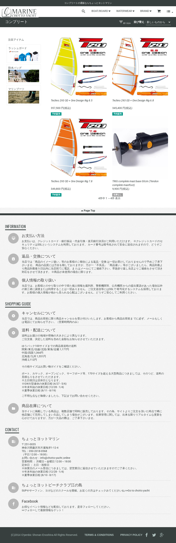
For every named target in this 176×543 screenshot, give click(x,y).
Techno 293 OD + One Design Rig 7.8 (71, 181)
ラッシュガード (23, 54)
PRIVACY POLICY (131, 534)
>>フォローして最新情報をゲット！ (43, 510)
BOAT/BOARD (101, 10)
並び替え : (139, 21)
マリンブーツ (23, 95)
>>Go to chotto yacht (137, 490)
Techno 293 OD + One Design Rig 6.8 (133, 100)
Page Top (88, 210)
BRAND (146, 10)
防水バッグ (23, 74)
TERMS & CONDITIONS (99, 534)
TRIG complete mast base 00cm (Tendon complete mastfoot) (135, 183)
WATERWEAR (125, 10)
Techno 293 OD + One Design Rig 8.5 (71, 100)
